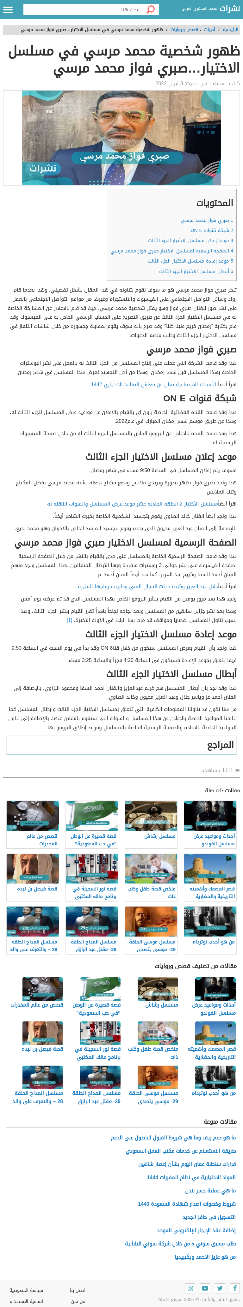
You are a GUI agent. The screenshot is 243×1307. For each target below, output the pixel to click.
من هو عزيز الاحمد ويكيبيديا (205, 1257)
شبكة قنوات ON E (211, 230)
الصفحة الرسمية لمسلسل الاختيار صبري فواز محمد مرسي (171, 250)
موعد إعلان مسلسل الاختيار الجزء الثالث (190, 240)
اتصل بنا (77, 1290)
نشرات (230, 9)
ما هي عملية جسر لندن (210, 1191)
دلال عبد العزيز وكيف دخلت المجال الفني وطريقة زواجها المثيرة (148, 586)
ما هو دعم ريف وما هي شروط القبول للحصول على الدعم (173, 1138)
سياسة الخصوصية (26, 1290)
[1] (69, 620)
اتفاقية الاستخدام (26, 1301)
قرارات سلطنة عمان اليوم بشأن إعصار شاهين (187, 1164)
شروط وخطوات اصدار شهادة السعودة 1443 (187, 1204)
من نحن (78, 1301)
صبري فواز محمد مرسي (207, 220)
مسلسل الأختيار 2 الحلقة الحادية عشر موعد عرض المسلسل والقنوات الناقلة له (132, 504)
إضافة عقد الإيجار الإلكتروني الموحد (196, 1230)
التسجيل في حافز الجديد (209, 1217)
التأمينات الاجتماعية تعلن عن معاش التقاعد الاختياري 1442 (154, 384)
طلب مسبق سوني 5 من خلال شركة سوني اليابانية (180, 1244)
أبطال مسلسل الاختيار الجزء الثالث (196, 271)
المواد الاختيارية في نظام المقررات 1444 (191, 1177)
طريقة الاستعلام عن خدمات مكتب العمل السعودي (181, 1151)
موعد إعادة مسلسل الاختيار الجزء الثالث (190, 261)
